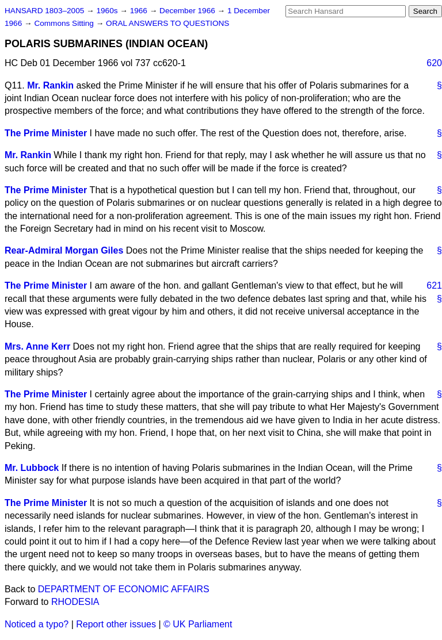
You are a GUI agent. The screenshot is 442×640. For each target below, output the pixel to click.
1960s (108, 10)
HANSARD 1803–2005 (44, 10)
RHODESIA (75, 602)
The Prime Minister (46, 133)
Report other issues (116, 624)
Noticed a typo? (36, 624)
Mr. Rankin (50, 85)
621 (434, 285)
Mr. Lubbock (32, 468)
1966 (140, 10)
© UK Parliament (197, 624)
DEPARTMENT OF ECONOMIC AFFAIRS (123, 589)
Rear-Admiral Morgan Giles (64, 250)
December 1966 (188, 10)
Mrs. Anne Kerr (37, 346)
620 (434, 63)
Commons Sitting (65, 23)
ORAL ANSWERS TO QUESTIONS (167, 23)
